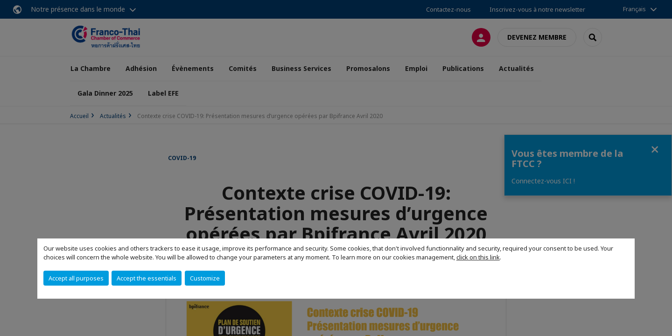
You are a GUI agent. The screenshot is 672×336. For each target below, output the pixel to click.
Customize (205, 278)
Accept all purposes (76, 278)
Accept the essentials (146, 278)
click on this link (478, 257)
